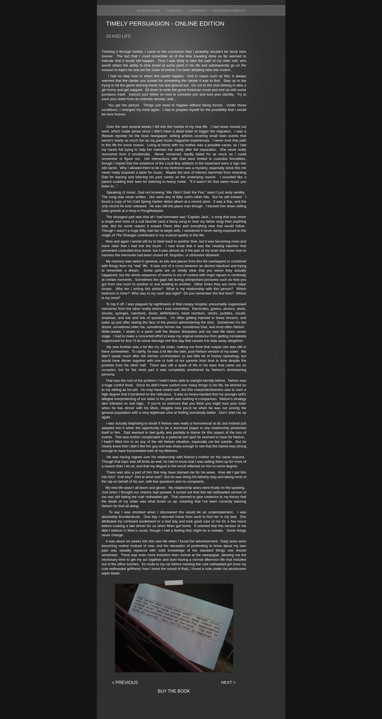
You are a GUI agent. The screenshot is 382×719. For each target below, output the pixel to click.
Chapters (174, 10)
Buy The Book (174, 691)
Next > (228, 682)
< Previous (125, 682)
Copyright (198, 10)
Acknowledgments (229, 10)
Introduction (149, 10)
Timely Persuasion (138, 23)
